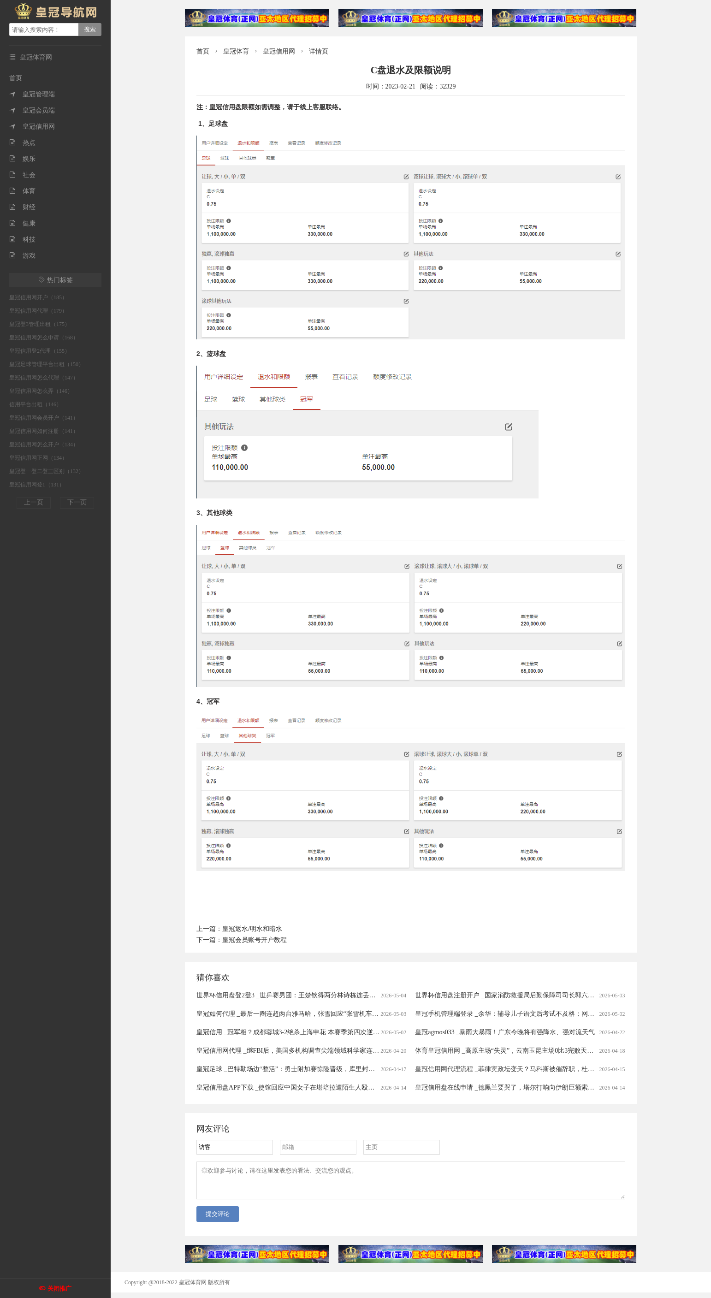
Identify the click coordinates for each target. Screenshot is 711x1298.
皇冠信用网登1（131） (37, 484)
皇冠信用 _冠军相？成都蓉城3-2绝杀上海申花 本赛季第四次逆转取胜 (294, 1032)
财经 (22, 207)
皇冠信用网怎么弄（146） (41, 391)
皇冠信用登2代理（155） (39, 351)
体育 (22, 191)
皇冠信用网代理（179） (38, 311)
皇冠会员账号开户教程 (254, 939)
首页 (15, 78)
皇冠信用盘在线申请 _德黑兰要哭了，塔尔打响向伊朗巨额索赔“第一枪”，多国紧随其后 (539, 1087)
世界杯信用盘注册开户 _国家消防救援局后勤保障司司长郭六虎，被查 (514, 995)
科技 (22, 239)
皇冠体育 (236, 51)
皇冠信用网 (32, 126)
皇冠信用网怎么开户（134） (43, 444)
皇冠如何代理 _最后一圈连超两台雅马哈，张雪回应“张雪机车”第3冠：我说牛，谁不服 (319, 1013)
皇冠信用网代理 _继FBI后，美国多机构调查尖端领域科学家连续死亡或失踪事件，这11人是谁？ (332, 1050)
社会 (22, 175)
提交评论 (218, 1219)
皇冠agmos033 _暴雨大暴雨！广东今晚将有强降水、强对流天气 (505, 1032)
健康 (22, 223)
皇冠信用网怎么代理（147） (43, 377)
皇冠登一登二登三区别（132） (46, 471)
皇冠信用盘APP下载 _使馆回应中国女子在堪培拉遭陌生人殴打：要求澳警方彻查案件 (317, 1087)
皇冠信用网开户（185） (38, 297)
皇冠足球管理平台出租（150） (46, 364)
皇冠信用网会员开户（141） (43, 418)
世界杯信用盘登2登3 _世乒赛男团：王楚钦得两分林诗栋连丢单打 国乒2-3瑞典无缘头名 (320, 995)
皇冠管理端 (32, 94)
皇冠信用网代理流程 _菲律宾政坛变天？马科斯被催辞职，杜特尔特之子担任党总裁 (533, 1069)
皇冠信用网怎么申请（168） (43, 337)
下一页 (77, 502)
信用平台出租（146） (35, 404)
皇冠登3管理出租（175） (39, 324)
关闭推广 (59, 1288)
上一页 (33, 502)
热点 (22, 142)
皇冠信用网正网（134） (38, 458)
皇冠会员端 (32, 110)
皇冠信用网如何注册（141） (43, 431)
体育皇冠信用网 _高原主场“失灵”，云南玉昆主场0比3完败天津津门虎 (514, 1050)
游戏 (22, 255)
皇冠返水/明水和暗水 (252, 928)
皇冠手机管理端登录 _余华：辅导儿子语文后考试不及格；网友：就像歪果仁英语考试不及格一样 (553, 1013)
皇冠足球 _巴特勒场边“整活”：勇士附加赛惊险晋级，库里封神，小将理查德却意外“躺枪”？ (327, 1069)
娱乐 (22, 158)
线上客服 (313, 107)
